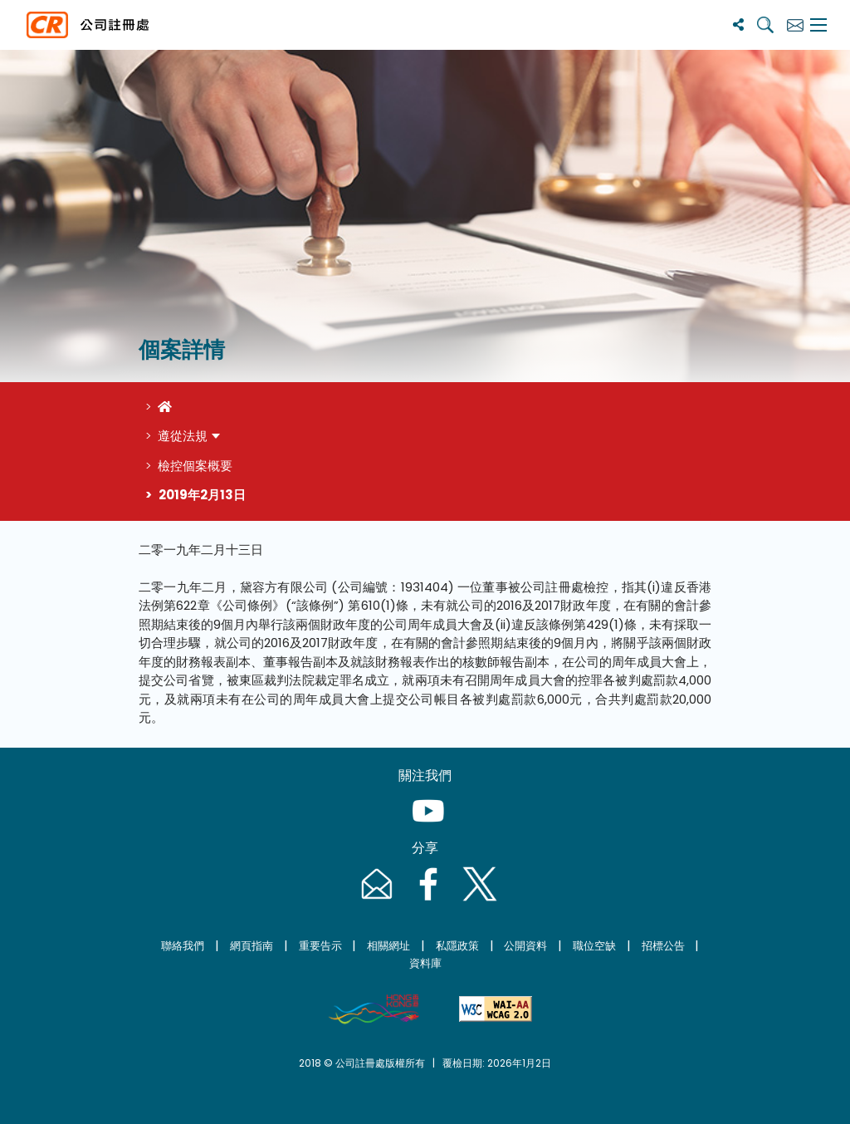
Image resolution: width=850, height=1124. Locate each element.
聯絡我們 (182, 946)
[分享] (738, 24)
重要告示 (320, 946)
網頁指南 (251, 946)
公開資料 (525, 946)
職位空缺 (594, 946)
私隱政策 (457, 946)
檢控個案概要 (195, 465)
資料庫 (425, 963)
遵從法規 (183, 435)
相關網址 (388, 946)
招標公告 (663, 946)
